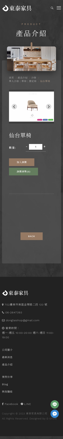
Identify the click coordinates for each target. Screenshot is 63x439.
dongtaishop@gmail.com (23, 320)
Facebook (10, 404)
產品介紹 (23, 77)
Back (31, 236)
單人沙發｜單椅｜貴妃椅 (22, 81)
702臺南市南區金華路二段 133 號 (26, 304)
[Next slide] (48, 106)
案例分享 (7, 377)
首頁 (11, 77)
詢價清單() (23, 171)
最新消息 (7, 357)
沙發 (33, 77)
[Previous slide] (14, 106)
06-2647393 (13, 312)
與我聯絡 (7, 391)
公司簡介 (7, 349)
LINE (26, 404)
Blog (5, 384)
